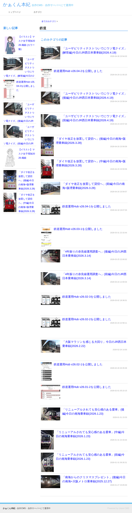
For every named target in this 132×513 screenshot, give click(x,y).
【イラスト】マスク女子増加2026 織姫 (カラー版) (19, 44)
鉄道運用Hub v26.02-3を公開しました (84, 300)
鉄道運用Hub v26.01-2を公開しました (84, 392)
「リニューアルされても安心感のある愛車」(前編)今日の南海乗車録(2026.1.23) (84, 462)
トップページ (14, 12)
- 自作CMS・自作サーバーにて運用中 (27, 508)
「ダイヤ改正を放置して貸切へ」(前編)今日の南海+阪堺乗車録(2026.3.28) (84, 188)
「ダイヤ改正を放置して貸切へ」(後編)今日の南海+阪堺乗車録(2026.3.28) (84, 146)
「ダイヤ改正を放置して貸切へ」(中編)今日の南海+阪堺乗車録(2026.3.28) (84, 169)
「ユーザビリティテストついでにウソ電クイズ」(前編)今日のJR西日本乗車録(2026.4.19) (84, 120)
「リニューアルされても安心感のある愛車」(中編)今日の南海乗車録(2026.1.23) (84, 439)
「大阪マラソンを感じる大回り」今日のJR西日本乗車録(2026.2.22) (84, 346)
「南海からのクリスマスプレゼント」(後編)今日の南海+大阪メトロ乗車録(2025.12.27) (84, 481)
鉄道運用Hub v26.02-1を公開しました (84, 372)
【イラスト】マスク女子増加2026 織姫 (19, 157)
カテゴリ (38, 12)
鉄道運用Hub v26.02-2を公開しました (84, 322)
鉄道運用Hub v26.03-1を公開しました (84, 236)
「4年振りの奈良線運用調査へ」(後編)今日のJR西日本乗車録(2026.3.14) (84, 256)
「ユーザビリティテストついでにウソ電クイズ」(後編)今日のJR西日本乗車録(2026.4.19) (84, 98)
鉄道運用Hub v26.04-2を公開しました (84, 78)
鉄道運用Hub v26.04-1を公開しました (84, 209)
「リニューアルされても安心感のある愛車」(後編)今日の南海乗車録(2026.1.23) (84, 414)
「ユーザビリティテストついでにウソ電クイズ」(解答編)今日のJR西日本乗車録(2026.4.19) (84, 52)
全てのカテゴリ (49, 21)
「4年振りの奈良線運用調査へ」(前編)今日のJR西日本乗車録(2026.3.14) (84, 278)
